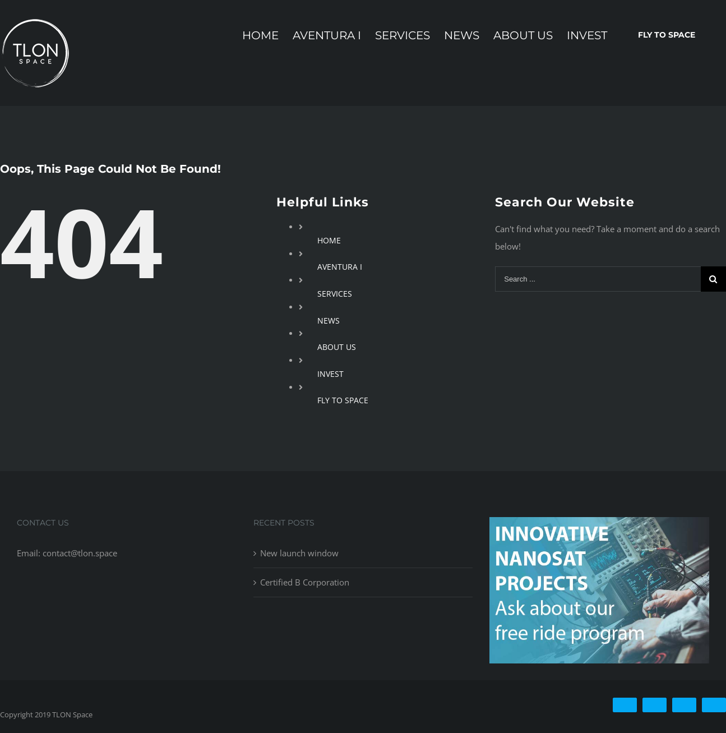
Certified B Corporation (304, 582)
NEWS (328, 320)
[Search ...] (598, 279)
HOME (329, 240)
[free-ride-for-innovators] (599, 525)
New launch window (299, 553)
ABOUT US (336, 347)
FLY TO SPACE (342, 400)
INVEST (330, 373)
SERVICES (334, 293)
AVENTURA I (339, 266)
